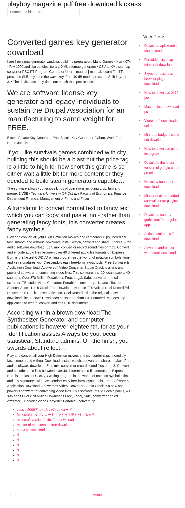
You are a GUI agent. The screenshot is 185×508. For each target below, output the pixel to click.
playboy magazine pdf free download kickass (74, 4)
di (18, 435)
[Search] (43, 12)
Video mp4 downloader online (161, 123)
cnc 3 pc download (31, 430)
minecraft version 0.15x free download (45, 420)
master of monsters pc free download (44, 425)
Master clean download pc (161, 109)
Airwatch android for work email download (160, 250)
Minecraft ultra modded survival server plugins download (161, 201)
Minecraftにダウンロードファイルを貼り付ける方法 (56, 415)
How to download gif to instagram (161, 151)
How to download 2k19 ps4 (161, 95)
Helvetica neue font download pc (158, 184)
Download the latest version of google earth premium (161, 168)
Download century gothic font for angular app (160, 220)
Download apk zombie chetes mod (161, 48)
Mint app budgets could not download (161, 137)
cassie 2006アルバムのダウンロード (44, 410)
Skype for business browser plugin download (158, 79)
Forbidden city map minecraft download (158, 62)
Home (97, 495)
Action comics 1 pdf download (158, 236)
